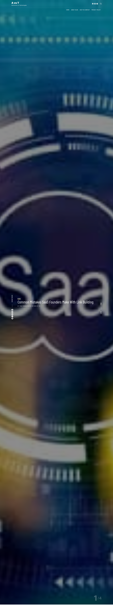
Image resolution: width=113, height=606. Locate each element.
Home (67, 10)
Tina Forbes (23, 306)
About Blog (74, 10)
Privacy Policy (96, 10)
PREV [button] (100, 304)
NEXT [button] (100, 312)
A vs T (15, 2)
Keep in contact (85, 10)
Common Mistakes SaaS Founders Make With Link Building (55, 302)
